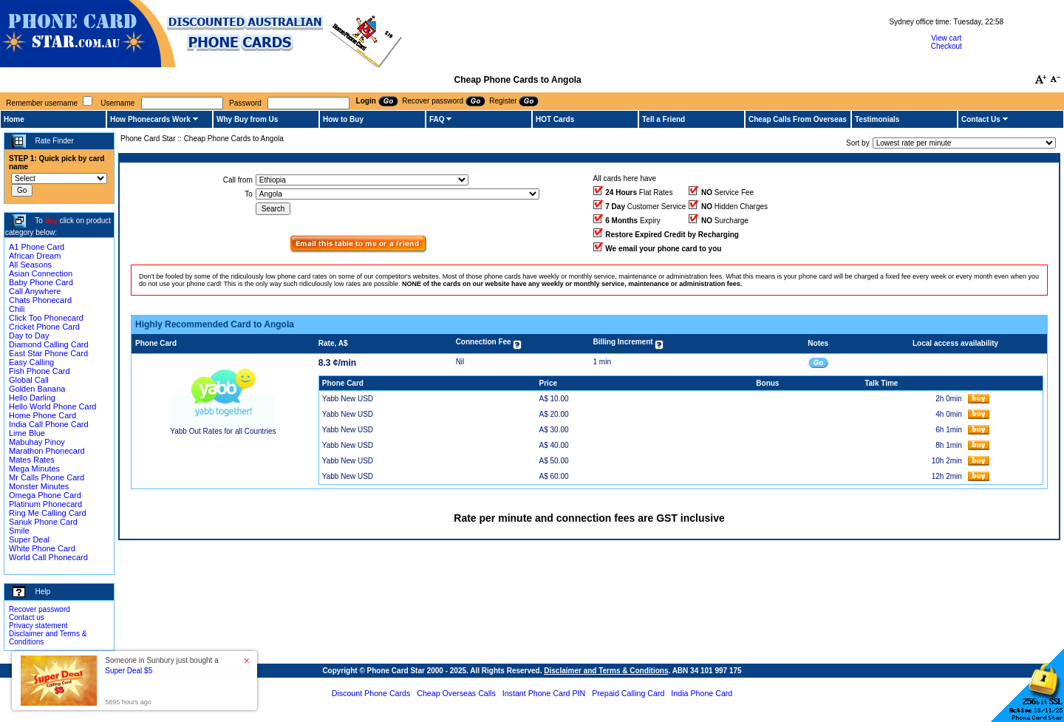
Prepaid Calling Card (628, 693)
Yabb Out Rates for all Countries (223, 431)
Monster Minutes (39, 486)
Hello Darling (32, 397)
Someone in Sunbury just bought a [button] (161, 665)
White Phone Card (42, 548)
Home (14, 119)
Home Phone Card (42, 415)
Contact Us (980, 119)
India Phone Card (701, 693)
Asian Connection (40, 273)
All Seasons (30, 264)
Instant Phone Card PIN (544, 693)
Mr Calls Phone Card (46, 477)
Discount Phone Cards (371, 693)
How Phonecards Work (150, 119)
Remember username (42, 103)
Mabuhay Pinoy (37, 441)
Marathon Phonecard (47, 450)
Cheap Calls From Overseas (797, 119)
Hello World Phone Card (52, 406)
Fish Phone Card (39, 371)
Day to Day (29, 335)
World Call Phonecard (48, 557)
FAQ (437, 119)
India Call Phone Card (49, 424)
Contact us (26, 617)
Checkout (946, 46)
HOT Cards (555, 119)
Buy (51, 221)
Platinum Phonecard (45, 504)
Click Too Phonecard (46, 317)
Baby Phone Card (41, 282)
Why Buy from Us (247, 119)
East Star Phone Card (48, 353)
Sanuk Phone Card (43, 521)
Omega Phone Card (45, 495)
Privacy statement (38, 625)
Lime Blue (27, 433)
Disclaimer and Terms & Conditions (606, 671)
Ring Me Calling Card (47, 512)
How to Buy (343, 119)
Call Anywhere (35, 291)
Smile (19, 530)
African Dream (35, 255)
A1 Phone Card (36, 246)
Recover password (39, 609)
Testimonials (877, 119)
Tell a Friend (663, 119)
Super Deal (29, 539)
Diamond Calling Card (49, 344)
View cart (946, 38)
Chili (16, 308)
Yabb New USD (347, 399)
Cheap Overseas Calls (456, 693)
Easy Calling (31, 362)
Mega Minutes (34, 468)
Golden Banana (37, 388)
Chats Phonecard (40, 300)
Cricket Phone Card (44, 326)
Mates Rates (32, 459)
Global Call (29, 379)
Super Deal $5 (128, 671)
